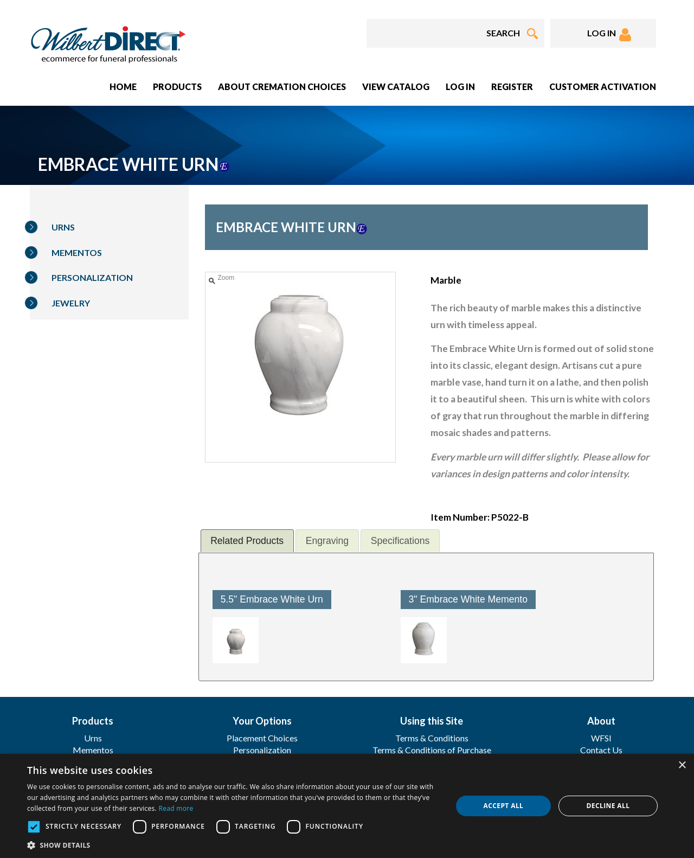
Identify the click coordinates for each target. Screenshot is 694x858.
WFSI (601, 738)
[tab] (247, 540)
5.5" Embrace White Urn (272, 599)
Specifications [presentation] (400, 540)
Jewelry (71, 303)
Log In (460, 86)
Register (512, 86)
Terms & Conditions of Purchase (431, 750)
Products (177, 86)
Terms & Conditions (431, 738)
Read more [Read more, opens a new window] (175, 808)
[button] (233, 845)
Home (123, 86)
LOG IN (609, 34)
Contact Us (601, 750)
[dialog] (347, 806)
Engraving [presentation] (327, 540)
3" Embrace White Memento (468, 599)
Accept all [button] (504, 805)
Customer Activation (602, 86)
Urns (63, 227)
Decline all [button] (608, 805)
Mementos (77, 252)
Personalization (92, 277)
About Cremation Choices (282, 86)
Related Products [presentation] (247, 540)
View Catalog (395, 86)
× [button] (682, 765)
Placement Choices (262, 738)
